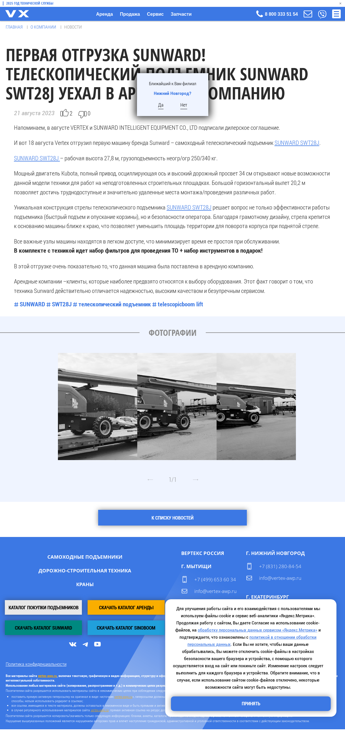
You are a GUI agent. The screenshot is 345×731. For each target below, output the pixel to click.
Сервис (155, 14)
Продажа (130, 14)
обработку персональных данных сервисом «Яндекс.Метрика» (257, 629)
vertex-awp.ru (123, 698)
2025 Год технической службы (29, 3)
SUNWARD (32, 303)
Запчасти (181, 14)
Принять (251, 703)
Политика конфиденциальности (36, 665)
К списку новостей (172, 518)
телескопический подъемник (114, 303)
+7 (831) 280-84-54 (280, 566)
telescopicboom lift (180, 303)
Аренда (104, 14)
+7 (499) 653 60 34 (215, 579)
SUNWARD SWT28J (297, 142)
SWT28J (62, 303)
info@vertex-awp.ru (215, 591)
